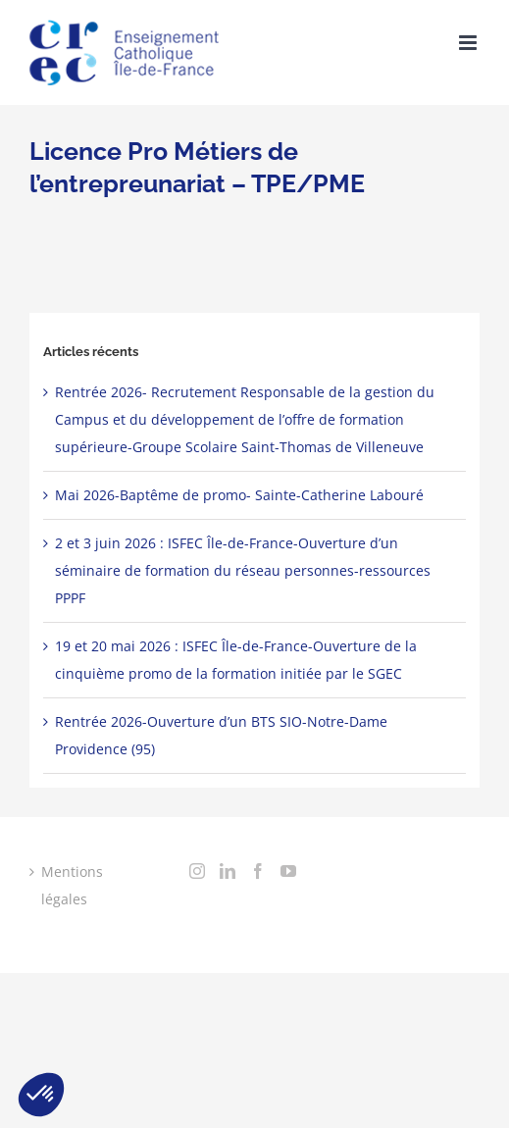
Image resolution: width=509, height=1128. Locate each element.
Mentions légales (72, 885)
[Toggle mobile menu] (469, 42)
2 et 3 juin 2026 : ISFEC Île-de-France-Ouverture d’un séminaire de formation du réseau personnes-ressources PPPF (243, 570)
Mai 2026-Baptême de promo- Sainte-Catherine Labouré (239, 495)
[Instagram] (197, 871)
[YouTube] (288, 871)
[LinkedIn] (227, 871)
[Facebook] (258, 871)
